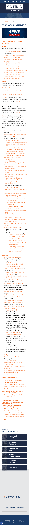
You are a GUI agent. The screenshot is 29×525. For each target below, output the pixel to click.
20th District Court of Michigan (13, 297)
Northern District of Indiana (12, 157)
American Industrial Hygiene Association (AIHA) (11, 406)
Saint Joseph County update (12, 218)
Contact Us (18, 509)
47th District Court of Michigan (13, 302)
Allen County (8, 159)
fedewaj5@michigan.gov (13, 334)
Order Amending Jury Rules (15, 155)
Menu (24, 1)
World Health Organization (10, 409)
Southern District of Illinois (12, 57)
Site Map (9, 509)
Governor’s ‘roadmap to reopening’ (12, 94)
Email (13, 1)
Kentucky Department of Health (14, 416)
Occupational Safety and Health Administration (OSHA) (12, 392)
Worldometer (6, 420)
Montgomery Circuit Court (12, 374)
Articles (7, 21)
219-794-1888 (13, 497)
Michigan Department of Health (14, 414)
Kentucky (5, 355)
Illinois (4, 46)
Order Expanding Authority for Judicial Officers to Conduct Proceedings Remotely (15, 264)
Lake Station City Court (11, 214)
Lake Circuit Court (9, 184)
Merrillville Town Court (11, 216)
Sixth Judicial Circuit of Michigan (14, 280)
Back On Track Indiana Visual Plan (12, 91)
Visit (16, 1)
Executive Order (11, 361)
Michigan (5, 255)
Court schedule (9, 131)
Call (9, 1)
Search (20, 1)
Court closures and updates (12, 51)
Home (5, 1)
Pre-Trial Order (11, 136)
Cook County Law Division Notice (14, 55)
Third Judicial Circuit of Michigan (14, 268)
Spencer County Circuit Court (13, 227)
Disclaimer (20, 507)
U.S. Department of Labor (10, 400)
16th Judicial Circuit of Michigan (13, 283)
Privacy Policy (10, 507)
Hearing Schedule (11, 310)
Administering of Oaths (13, 140)
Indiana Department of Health (13, 413)
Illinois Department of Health (13, 411)
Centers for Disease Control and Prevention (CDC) (12, 402)
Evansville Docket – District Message (15, 134)
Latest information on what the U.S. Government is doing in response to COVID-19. (15, 386)
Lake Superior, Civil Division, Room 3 (15, 193)
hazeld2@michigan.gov (13, 332)
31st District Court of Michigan (13, 300)
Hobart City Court (9, 161)
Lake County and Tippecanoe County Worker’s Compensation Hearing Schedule (16, 180)
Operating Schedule (12, 187)
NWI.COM (5, 98)
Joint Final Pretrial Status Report (16, 295)
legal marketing (12, 521)
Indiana (4, 81)
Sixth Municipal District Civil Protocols (15, 70)
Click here (18, 101)
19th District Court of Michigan (13, 291)
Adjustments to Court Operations (16, 142)
